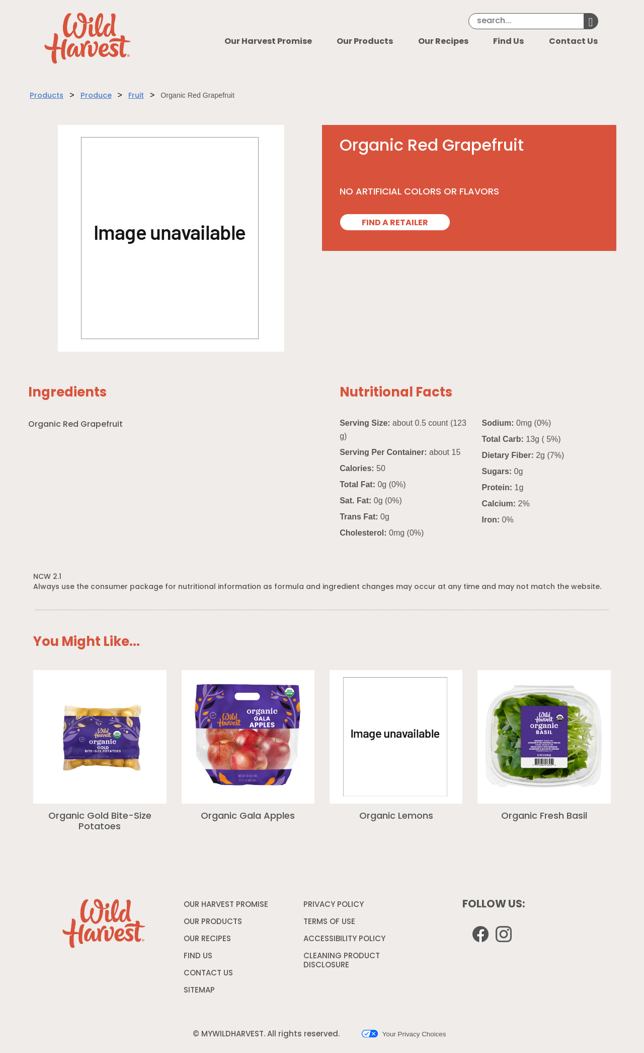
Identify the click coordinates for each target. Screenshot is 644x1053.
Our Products (365, 42)
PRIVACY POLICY (334, 906)
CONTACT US (208, 973)
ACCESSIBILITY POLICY (345, 941)
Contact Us (573, 42)
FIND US (198, 956)
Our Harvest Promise (268, 42)
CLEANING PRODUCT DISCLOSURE (341, 962)
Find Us (508, 42)
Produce (96, 96)
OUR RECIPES (207, 939)
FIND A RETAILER (395, 223)
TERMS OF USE (330, 924)
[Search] (526, 21)
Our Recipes (443, 42)
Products (46, 96)
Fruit (136, 96)
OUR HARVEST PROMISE (226, 905)
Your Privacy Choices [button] (404, 1034)
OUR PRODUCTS (213, 922)
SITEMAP (199, 991)
